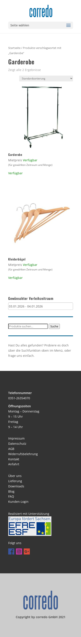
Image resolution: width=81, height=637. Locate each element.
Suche (54, 326)
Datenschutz (17, 443)
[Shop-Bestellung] (46, 78)
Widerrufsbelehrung (23, 454)
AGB (11, 449)
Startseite (14, 48)
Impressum (16, 438)
